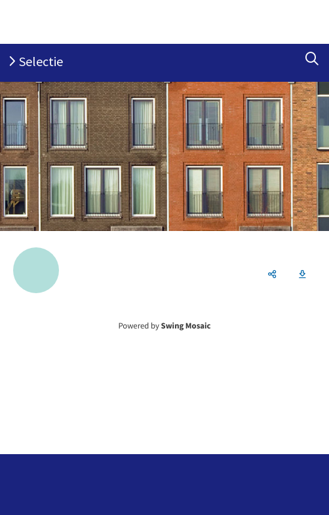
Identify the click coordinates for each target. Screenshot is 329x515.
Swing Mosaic (186, 326)
